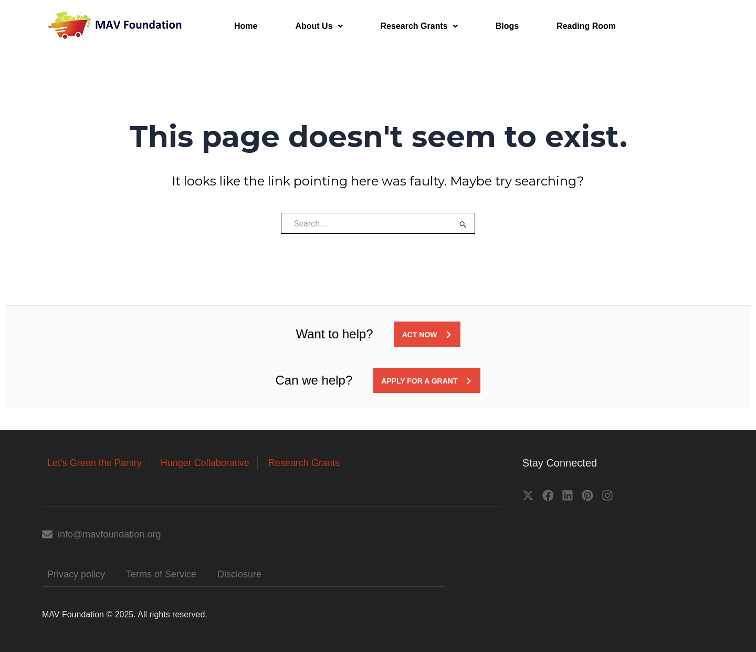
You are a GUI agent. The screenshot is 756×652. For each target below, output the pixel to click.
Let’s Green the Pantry (94, 463)
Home (245, 26)
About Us (318, 26)
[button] (318, 26)
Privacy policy (76, 574)
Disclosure (239, 574)
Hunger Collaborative (205, 463)
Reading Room (586, 26)
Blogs (507, 26)
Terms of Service (161, 574)
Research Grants (419, 26)
